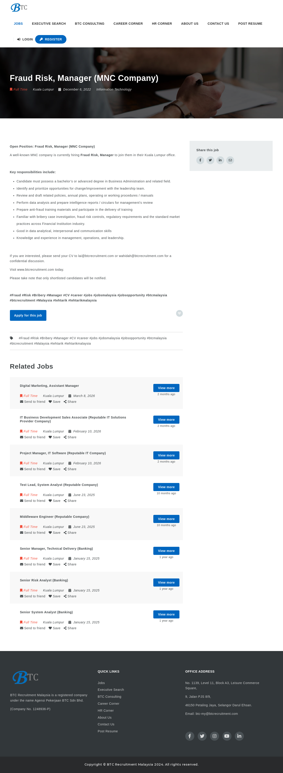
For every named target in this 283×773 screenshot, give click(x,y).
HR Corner (162, 23)
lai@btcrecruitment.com (96, 256)
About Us (190, 23)
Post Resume (250, 23)
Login (25, 39)
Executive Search (49, 23)
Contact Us (218, 23)
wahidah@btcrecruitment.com (141, 256)
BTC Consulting (89, 23)
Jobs (18, 23)
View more (166, 388)
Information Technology (113, 89)
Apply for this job (28, 315)
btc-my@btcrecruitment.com (217, 713)
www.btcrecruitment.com (35, 269)
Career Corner (128, 23)
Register (51, 39)
